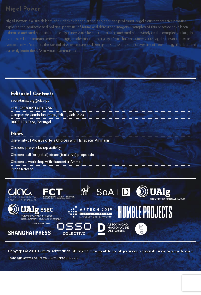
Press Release (22, 144)
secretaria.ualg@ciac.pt (30, 76)
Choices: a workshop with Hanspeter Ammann (47, 137)
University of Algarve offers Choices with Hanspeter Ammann (60, 116)
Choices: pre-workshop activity (36, 123)
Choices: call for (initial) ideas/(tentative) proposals (52, 130)
